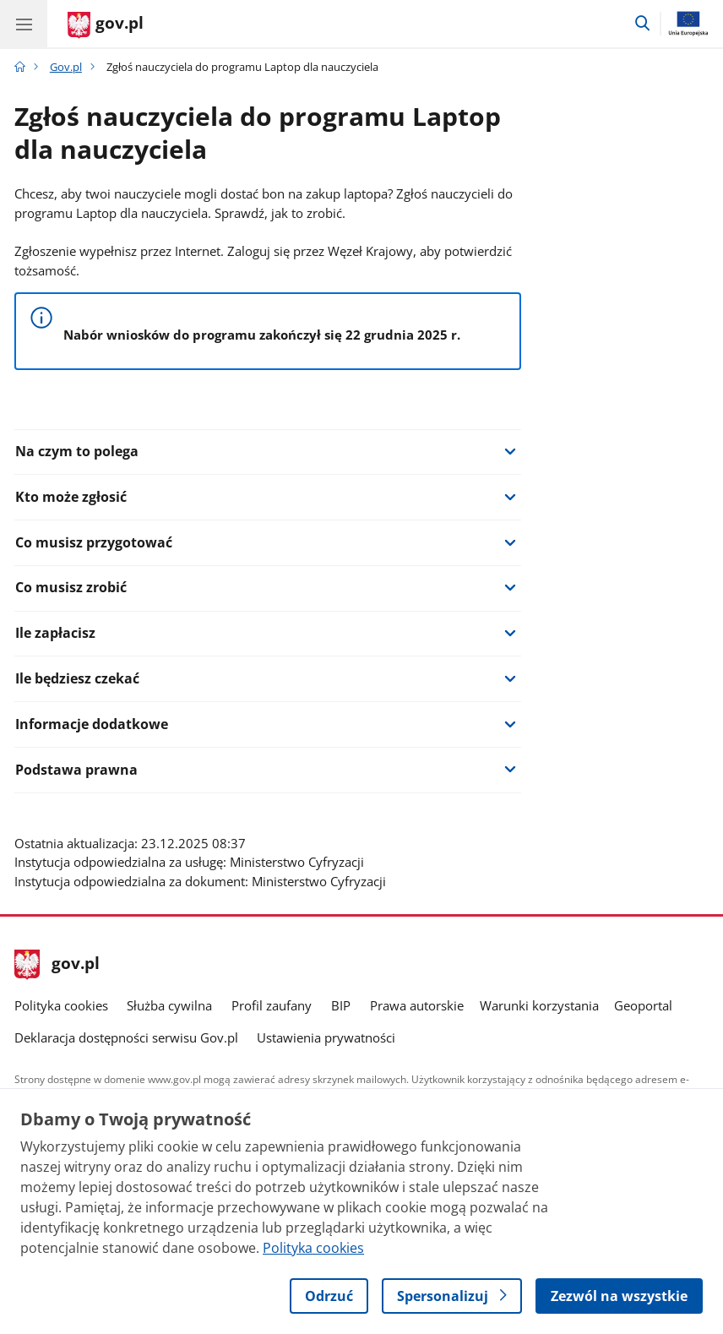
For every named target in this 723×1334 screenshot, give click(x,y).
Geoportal (643, 1005)
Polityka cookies (61, 1005)
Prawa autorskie (417, 1005)
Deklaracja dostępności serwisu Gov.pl (126, 1037)
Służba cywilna (169, 1005)
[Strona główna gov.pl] (106, 25)
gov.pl (57, 965)
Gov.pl (66, 66)
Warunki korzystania (539, 1005)
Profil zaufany (271, 1005)
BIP (341, 1005)
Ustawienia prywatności (326, 1037)
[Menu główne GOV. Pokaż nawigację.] (23, 23)
